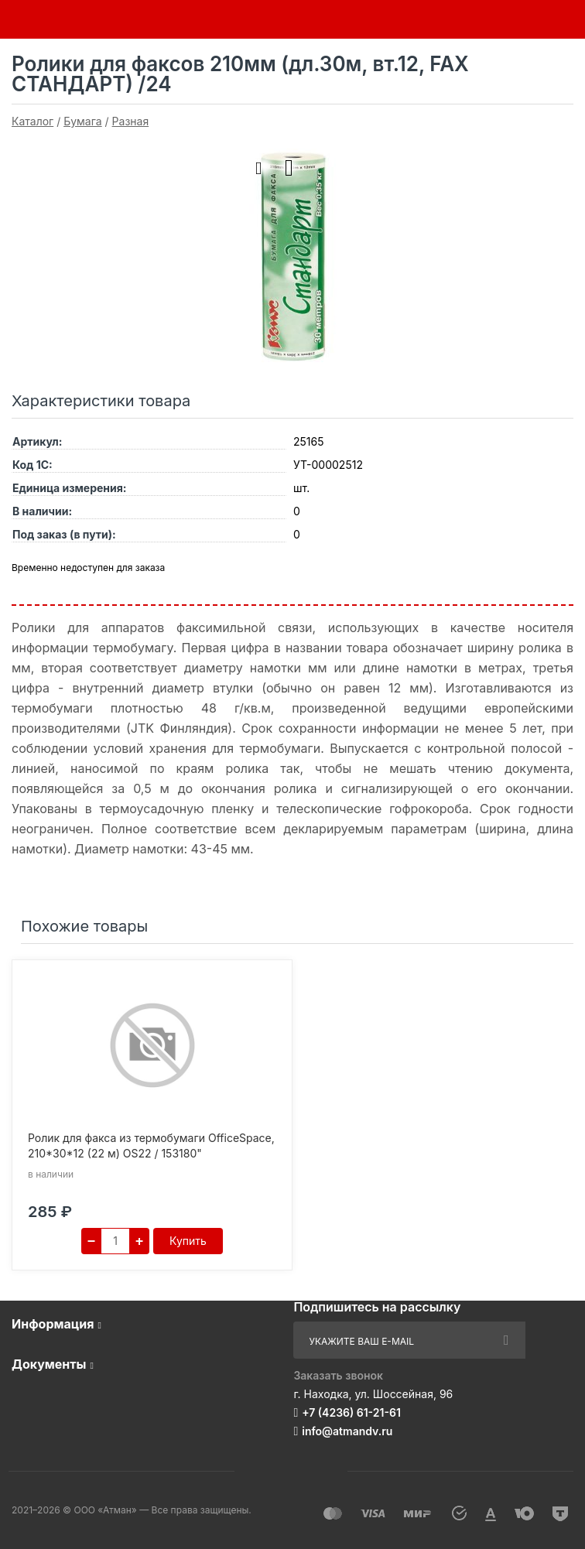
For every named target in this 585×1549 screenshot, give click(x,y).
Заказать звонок (338, 1375)
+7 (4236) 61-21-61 (351, 1412)
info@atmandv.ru (347, 1431)
